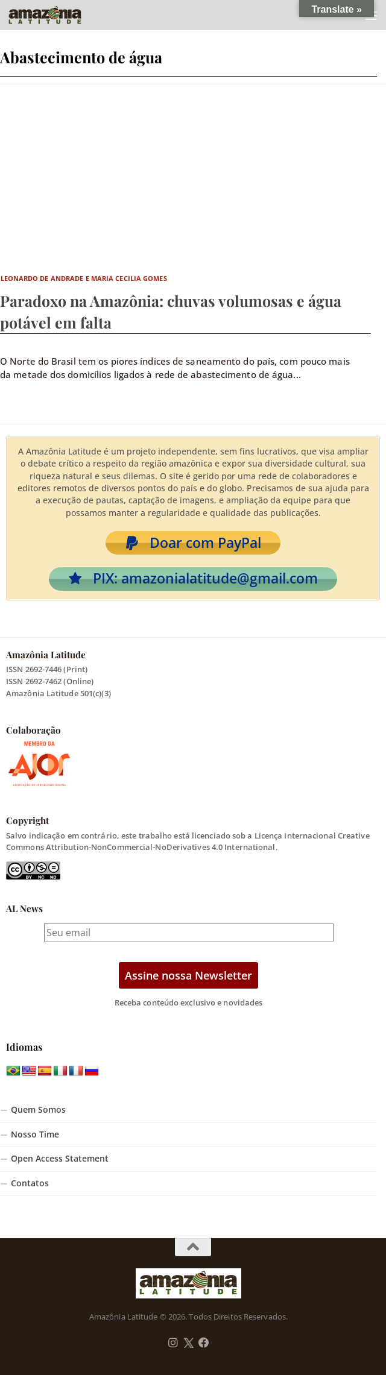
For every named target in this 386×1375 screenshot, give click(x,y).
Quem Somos (38, 1109)
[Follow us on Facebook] (203, 1343)
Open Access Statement (60, 1158)
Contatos (30, 1183)
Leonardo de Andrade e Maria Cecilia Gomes (84, 278)
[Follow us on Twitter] (188, 1343)
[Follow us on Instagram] (173, 1343)
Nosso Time (35, 1134)
